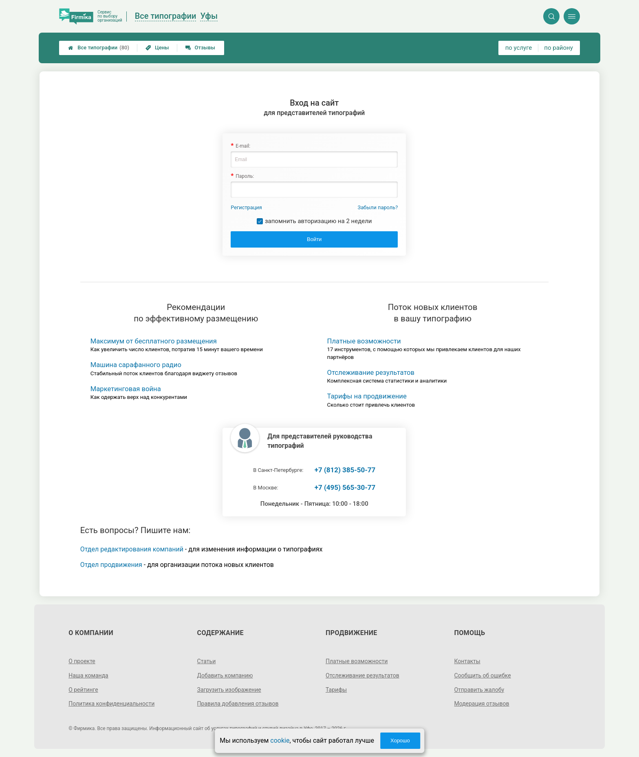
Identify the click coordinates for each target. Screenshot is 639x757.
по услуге (518, 47)
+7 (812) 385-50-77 (345, 470)
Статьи (206, 661)
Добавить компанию (225, 675)
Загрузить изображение (229, 689)
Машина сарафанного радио (135, 365)
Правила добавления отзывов (238, 703)
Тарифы (336, 689)
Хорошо (400, 740)
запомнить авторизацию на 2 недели (318, 221)
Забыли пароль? (378, 207)
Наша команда (88, 675)
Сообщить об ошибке (482, 675)
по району (558, 47)
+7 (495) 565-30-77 (345, 487)
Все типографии (98, 47)
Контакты (467, 661)
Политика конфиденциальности (111, 703)
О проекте (81, 661)
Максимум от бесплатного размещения (153, 341)
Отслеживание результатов (371, 372)
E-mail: (243, 146)
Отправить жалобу (479, 689)
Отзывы (200, 47)
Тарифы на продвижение (367, 396)
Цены (157, 47)
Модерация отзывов (481, 703)
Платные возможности (364, 341)
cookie (279, 740)
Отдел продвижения (111, 565)
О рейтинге (83, 689)
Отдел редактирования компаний (131, 549)
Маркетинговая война (125, 389)
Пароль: (245, 176)
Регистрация (246, 207)
